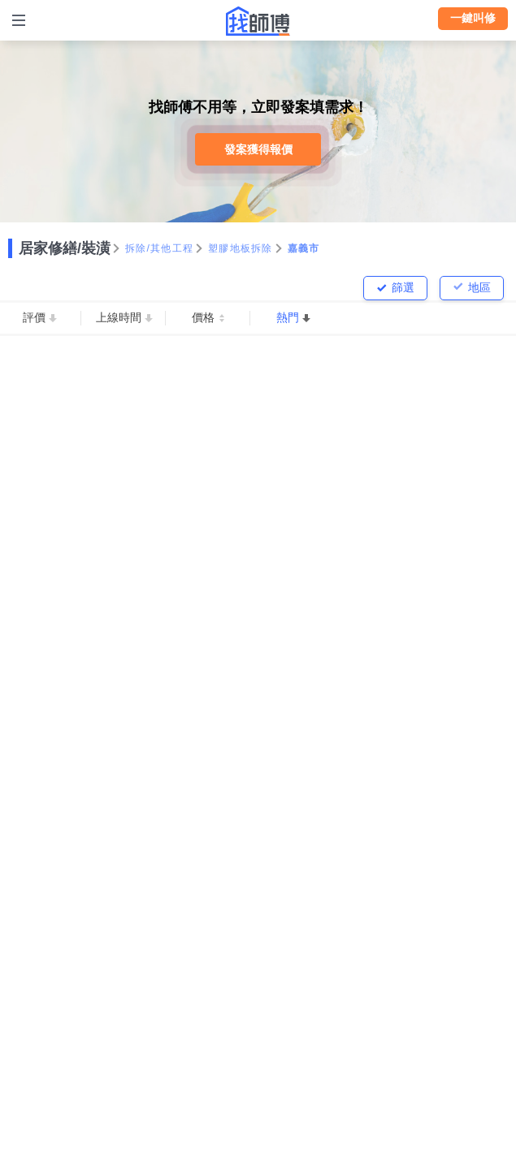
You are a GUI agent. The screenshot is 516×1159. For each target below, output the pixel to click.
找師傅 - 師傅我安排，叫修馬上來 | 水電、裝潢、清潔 (258, 21)
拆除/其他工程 (159, 248)
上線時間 (118, 317)
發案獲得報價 (258, 149)
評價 (34, 317)
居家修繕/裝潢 (65, 248)
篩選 (403, 287)
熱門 (287, 317)
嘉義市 (304, 248)
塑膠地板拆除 (240, 248)
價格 (203, 317)
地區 (479, 287)
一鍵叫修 (473, 17)
